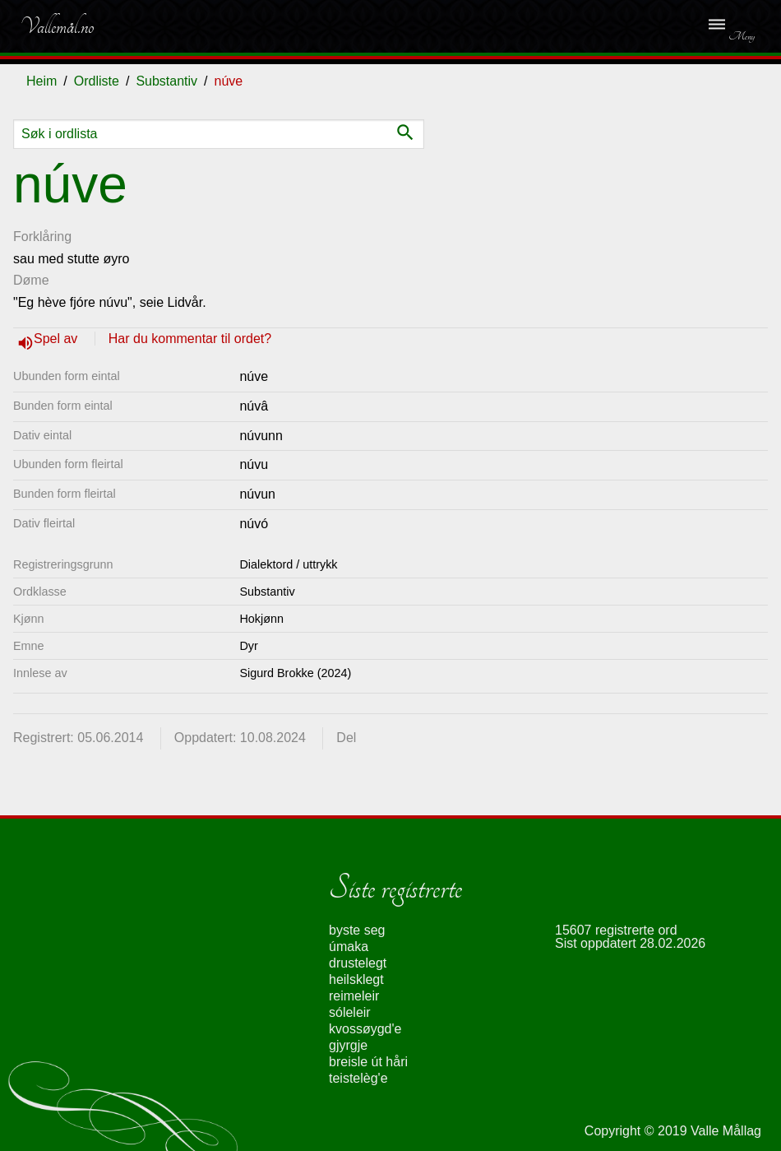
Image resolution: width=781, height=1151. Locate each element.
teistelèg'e (358, 1078)
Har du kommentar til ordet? (190, 339)
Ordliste (96, 81)
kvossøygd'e (365, 1029)
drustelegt (357, 963)
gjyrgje (348, 1045)
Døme (31, 280)
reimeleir (354, 996)
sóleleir (350, 1012)
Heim (41, 81)
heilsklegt (356, 979)
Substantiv (166, 81)
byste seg (357, 930)
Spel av (57, 339)
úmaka (348, 947)
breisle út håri (368, 1062)
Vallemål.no (57, 26)
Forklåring (42, 237)
